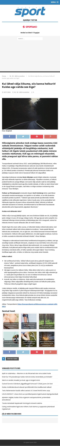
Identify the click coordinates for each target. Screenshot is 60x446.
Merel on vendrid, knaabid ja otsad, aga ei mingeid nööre (21, 380)
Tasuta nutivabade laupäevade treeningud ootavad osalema (22, 403)
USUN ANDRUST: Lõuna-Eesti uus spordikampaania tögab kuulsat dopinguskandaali (30, 394)
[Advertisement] (30, 56)
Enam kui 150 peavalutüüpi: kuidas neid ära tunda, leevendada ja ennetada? (27, 377)
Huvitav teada (12, 359)
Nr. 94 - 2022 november (21, 92)
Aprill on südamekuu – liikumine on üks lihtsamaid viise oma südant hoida (26, 373)
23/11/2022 (7, 92)
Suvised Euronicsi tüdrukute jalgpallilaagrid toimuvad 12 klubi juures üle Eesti (27, 384)
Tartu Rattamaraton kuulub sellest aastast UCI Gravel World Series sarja (26, 390)
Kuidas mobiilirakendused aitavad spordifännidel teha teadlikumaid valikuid (26, 387)
